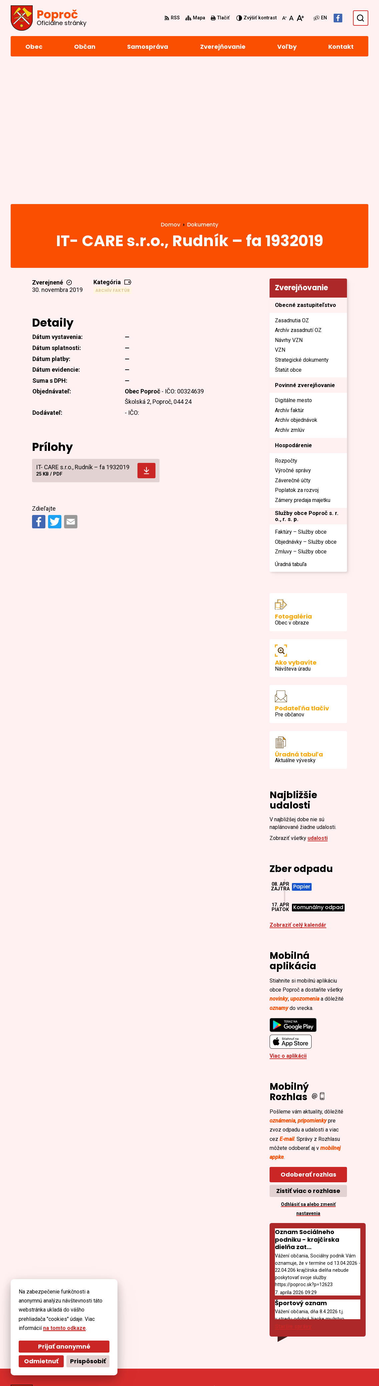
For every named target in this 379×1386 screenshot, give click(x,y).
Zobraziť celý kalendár (298, 788)
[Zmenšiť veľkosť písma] (284, 18)
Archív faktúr (112, 153)
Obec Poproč (191, 1368)
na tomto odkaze (64, 1328)
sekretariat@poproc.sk (338, 1329)
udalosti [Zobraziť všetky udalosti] (318, 701)
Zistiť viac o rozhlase (308, 1054)
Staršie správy (293, 1189)
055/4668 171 (326, 1321)
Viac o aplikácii (288, 919)
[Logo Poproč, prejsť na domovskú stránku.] (48, 18)
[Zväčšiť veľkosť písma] (300, 18)
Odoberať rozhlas (308, 1037)
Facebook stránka (332, 1337)
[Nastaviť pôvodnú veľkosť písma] (291, 18)
